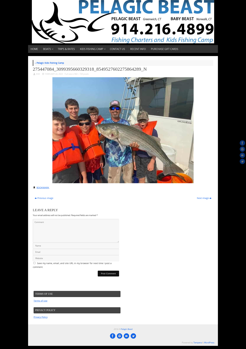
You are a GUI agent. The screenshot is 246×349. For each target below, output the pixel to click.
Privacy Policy (41, 317)
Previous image (44, 198)
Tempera (197, 342)
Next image (204, 198)
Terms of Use (40, 300)
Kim (38, 74)
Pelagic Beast (126, 329)
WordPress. (209, 342)
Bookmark (43, 187)
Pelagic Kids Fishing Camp (49, 62)
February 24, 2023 (54, 74)
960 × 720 (78, 74)
